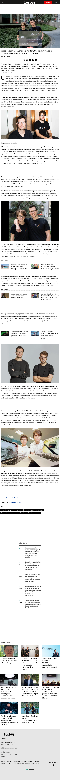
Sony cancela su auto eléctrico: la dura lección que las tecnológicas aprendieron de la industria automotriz (8, 693)
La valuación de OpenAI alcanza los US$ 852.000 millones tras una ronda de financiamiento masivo (50, 663)
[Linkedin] (53, 765)
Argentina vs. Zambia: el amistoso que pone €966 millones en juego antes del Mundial (30, 719)
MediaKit (3, 761)
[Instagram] (55, 762)
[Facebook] (50, 762)
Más (32, 543)
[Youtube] (57, 762)
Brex (2, 510)
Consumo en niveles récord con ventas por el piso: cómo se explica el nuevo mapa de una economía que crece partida (32, 552)
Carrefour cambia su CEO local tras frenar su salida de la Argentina (9, 661)
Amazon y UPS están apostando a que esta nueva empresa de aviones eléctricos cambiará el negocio (49, 335)
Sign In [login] (56, 2)
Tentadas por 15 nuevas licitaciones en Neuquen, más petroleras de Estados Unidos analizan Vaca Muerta (33, 604)
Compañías (10, 510)
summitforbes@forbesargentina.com (9, 748)
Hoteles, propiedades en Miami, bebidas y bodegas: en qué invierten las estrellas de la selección (9, 720)
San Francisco (22, 513)
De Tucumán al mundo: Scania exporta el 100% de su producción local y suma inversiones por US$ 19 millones (30, 692)
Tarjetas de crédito (33, 513)
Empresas (19, 510)
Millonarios (39, 510)
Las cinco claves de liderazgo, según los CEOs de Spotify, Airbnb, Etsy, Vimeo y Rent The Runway (20, 334)
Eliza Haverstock (5, 56)
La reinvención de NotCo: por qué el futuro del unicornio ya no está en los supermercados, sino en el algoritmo (32, 578)
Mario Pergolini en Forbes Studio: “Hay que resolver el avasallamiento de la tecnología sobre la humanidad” (33, 566)
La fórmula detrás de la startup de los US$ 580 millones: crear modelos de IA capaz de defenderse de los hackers (30, 664)
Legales (9, 763)
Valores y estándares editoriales (25, 761)
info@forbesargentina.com (10, 744)
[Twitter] (52, 762)
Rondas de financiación (8, 513)
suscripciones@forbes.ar (6, 752)
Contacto (15, 761)
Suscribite (48, 2)
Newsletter (9, 761)
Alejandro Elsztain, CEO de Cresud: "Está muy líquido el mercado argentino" (19, 295)
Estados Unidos (29, 510)
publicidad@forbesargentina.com (8, 742)
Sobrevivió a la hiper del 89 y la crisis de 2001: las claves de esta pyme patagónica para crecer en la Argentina (50, 296)
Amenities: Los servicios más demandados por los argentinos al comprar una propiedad (19, 267)
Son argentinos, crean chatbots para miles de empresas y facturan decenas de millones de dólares (50, 267)
